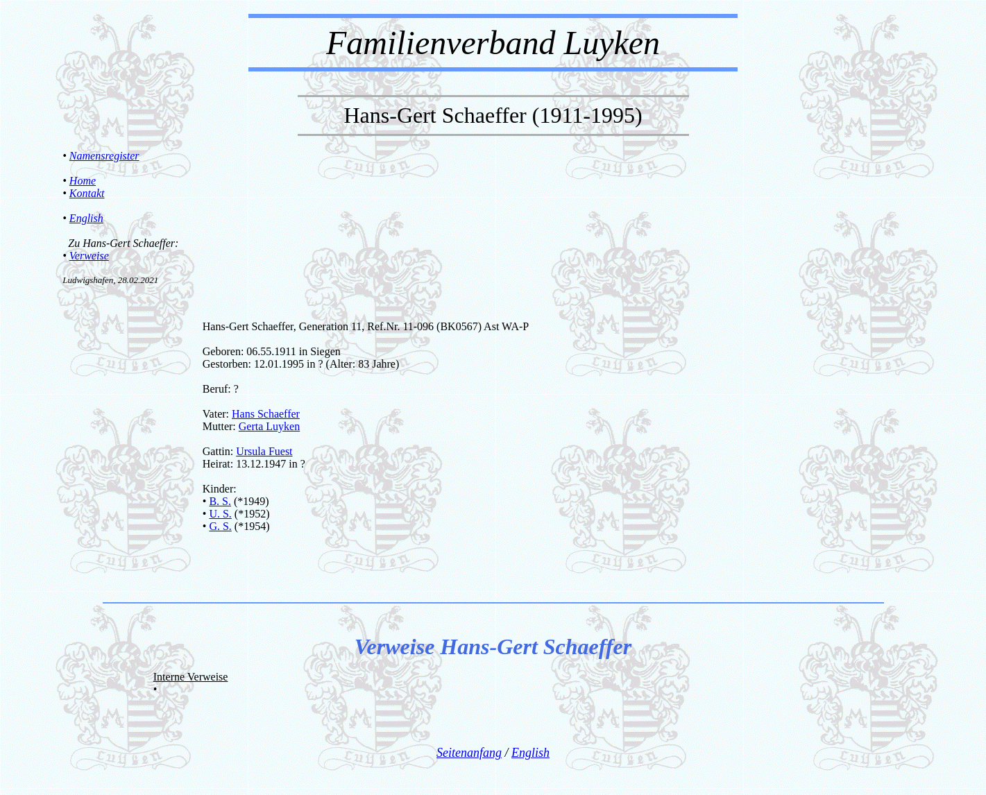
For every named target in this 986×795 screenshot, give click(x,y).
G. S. (220, 526)
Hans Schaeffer (266, 414)
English (86, 218)
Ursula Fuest (264, 451)
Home (82, 181)
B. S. (220, 501)
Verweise (89, 256)
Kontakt (87, 193)
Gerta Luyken (269, 426)
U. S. (220, 514)
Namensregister (104, 156)
